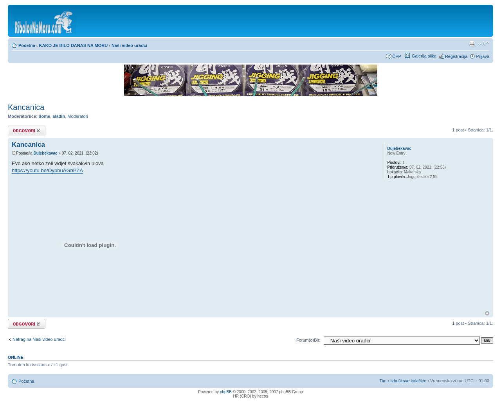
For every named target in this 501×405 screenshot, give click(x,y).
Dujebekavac (45, 153)
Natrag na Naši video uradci (39, 339)
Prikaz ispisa (471, 43)
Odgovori (26, 130)
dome (44, 116)
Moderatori (77, 116)
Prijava (482, 56)
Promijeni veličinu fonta (483, 43)
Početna (26, 45)
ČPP (396, 56)
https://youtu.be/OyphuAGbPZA (47, 170)
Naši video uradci (129, 45)
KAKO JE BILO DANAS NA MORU (73, 45)
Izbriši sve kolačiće (408, 380)
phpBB (226, 392)
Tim (383, 380)
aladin (58, 116)
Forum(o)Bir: (308, 340)
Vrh (487, 313)
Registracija (456, 56)
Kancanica (26, 107)
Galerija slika (424, 56)
